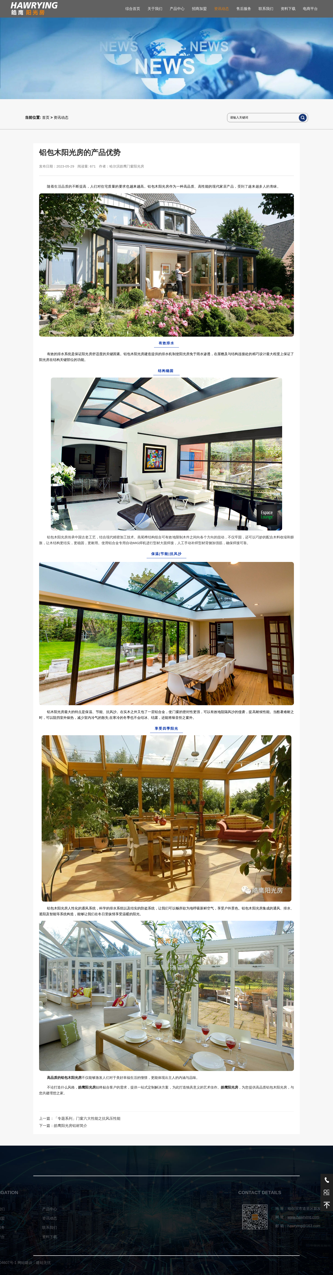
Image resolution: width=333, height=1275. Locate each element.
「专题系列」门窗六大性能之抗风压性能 (87, 1118)
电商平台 (310, 9)
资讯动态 (221, 9)
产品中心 (177, 9)
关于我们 (155, 9)
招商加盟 (199, 9)
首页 (45, 117)
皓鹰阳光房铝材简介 (70, 1126)
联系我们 (266, 9)
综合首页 (132, 9)
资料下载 (288, 9)
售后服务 (243, 9)
